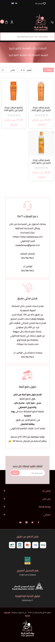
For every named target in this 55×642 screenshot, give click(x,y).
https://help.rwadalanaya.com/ (27, 237)
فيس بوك (38, 522)
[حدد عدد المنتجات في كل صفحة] (22, 70)
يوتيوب (20, 522)
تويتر (32, 522)
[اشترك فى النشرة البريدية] (27, 473)
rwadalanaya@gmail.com (27, 245)
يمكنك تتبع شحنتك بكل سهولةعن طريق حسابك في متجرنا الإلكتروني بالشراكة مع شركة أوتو (27, 335)
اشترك (15, 473)
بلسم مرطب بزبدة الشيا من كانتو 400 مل (41, 109)
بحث (51, 36)
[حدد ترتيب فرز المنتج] (8, 70)
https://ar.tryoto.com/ (27, 344)
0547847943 (27, 258)
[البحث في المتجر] (27, 36)
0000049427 (27, 600)
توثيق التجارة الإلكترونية (27, 596)
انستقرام (26, 522)
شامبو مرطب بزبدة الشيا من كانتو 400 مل (13, 109)
